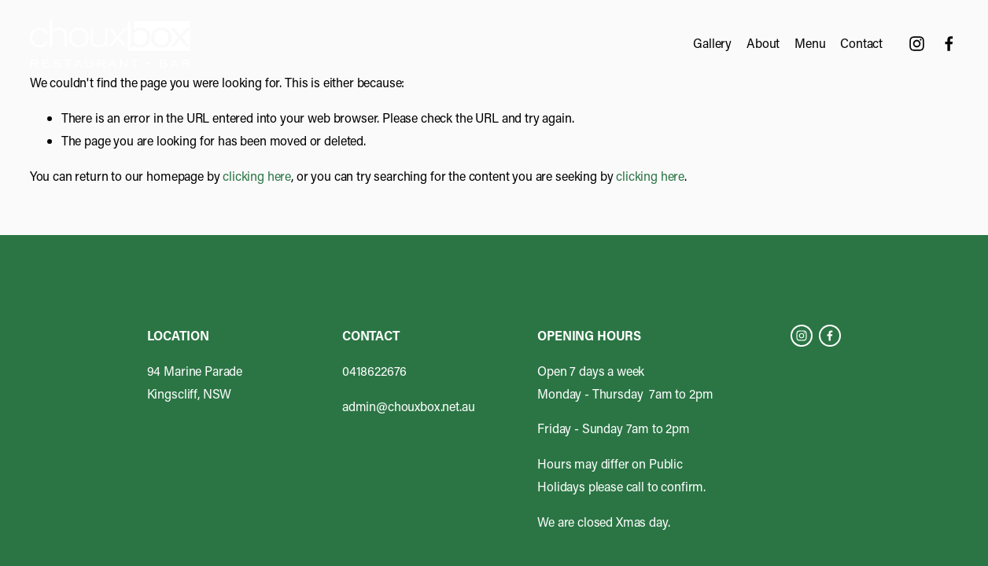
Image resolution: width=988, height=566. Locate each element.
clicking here (257, 175)
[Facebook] (949, 44)
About (763, 43)
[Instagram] (917, 44)
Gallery (712, 43)
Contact (861, 43)
